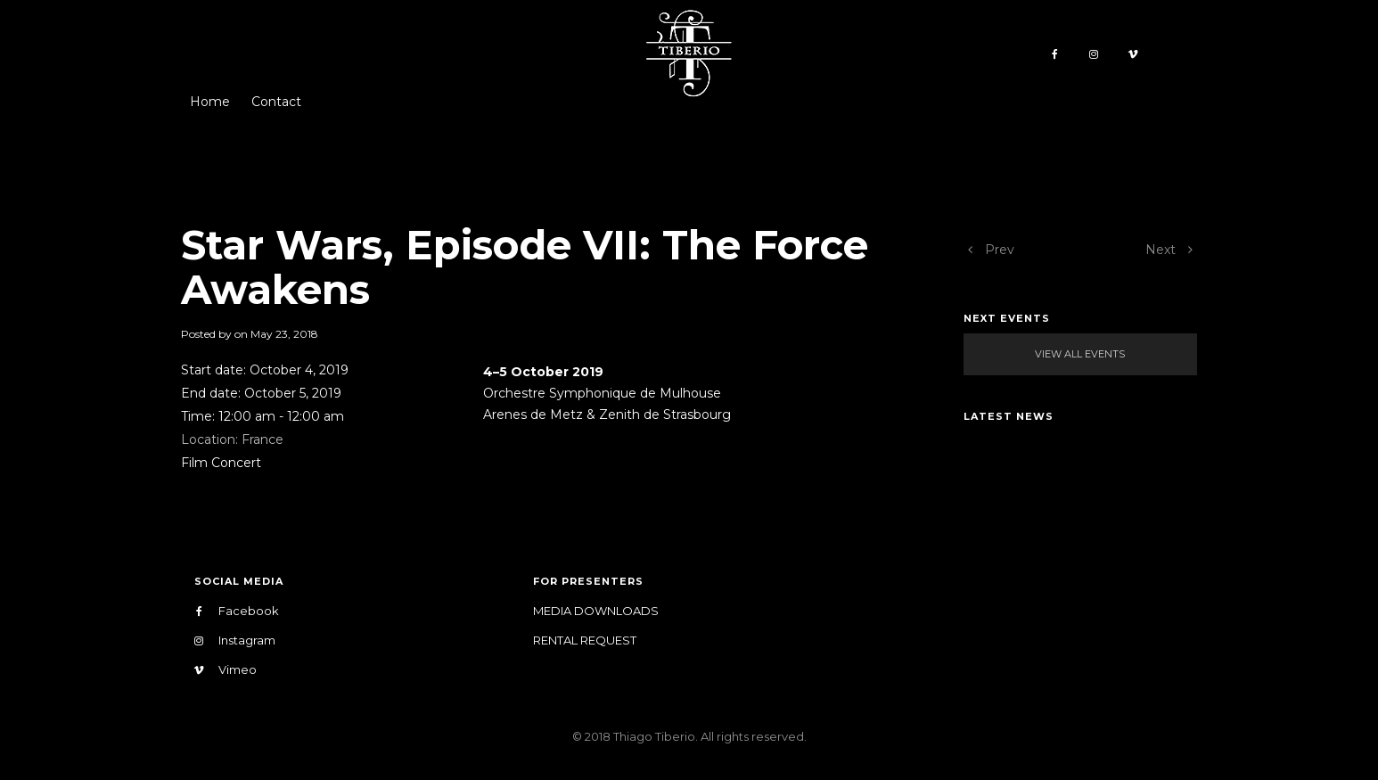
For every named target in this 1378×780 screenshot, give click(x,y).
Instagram (234, 640)
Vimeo (225, 670)
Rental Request (584, 640)
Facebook (236, 611)
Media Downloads (596, 610)
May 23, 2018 (284, 334)
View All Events (1080, 354)
